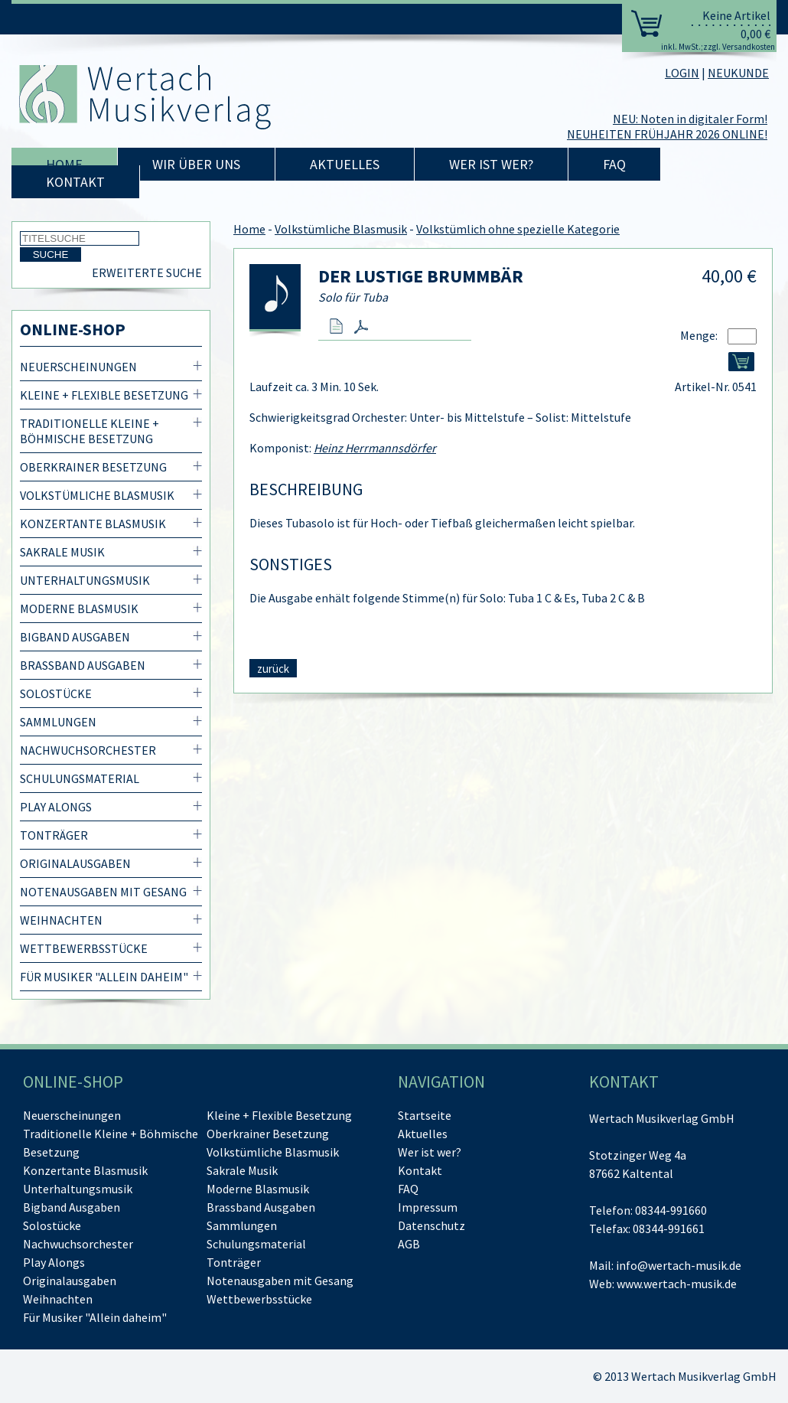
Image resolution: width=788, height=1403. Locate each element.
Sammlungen (58, 721)
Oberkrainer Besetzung (93, 467)
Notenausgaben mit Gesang (103, 891)
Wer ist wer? (491, 164)
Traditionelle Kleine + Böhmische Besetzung (89, 431)
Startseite (424, 1115)
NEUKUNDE (738, 72)
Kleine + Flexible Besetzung (104, 395)
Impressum (427, 1207)
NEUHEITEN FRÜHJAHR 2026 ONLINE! (667, 134)
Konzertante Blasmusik (93, 523)
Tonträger (54, 835)
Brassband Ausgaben (82, 665)
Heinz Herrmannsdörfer (375, 447)
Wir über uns (196, 164)
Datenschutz (431, 1225)
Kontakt (75, 182)
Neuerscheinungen (78, 366)
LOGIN (682, 72)
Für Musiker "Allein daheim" (104, 976)
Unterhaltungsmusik (85, 580)
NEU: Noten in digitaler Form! (690, 118)
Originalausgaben (75, 863)
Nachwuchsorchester (88, 750)
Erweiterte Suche (147, 272)
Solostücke (56, 693)
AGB (409, 1243)
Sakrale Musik (62, 552)
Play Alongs (56, 806)
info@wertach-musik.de (678, 1265)
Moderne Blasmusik (79, 608)
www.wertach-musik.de (677, 1283)
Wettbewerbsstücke (84, 948)
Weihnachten (61, 920)
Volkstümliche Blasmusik (97, 495)
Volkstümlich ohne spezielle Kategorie (518, 229)
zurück (273, 668)
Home (64, 164)
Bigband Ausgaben (75, 636)
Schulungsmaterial (79, 778)
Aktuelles (344, 164)
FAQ (614, 164)
